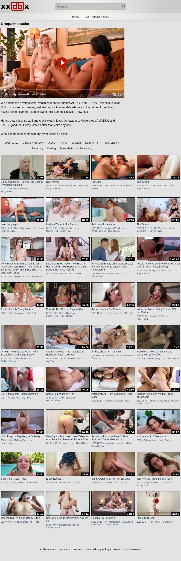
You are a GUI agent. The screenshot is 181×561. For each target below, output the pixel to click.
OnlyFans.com (150, 482)
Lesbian (76, 142)
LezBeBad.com (112, 355)
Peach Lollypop (98, 231)
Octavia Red (52, 231)
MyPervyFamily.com (23, 440)
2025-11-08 (51, 228)
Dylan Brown (114, 231)
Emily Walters (7, 191)
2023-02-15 (6, 482)
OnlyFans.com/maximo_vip (66, 525)
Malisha (174, 401)
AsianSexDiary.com (114, 401)
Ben (127, 482)
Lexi (171, 185)
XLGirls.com (13, 398)
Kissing (51, 148)
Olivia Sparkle (97, 446)
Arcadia (127, 185)
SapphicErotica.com (159, 401)
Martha (148, 403)
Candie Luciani (53, 527)
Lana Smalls (165, 482)
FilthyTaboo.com (67, 398)
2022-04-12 (96, 522)
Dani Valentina (53, 400)
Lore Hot (78, 273)
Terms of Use (81, 549)
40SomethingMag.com (154, 358)
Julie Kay (77, 482)
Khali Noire (37, 276)
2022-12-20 (96, 482)
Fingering (37, 148)
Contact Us (64, 549)
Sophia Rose (143, 188)
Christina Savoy (8, 361)
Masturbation (67, 148)
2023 (139, 440)
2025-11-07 (51, 313)
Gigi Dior (50, 361)
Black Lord (168, 522)
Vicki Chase (165, 440)
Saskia (94, 188)
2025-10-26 (6, 228)
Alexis (51, 142)
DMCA (116, 549)
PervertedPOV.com (159, 316)
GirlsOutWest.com (33, 142)
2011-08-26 (142, 401)
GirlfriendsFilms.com (69, 228)
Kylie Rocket (126, 313)
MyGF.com (19, 482)
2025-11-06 (142, 316)
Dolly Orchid (32, 313)
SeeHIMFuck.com (22, 358)
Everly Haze (32, 482)
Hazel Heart (142, 319)
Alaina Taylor (66, 231)
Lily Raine (26, 398)
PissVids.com (65, 273)
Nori (127, 401)
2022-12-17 (96, 401)
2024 (3, 188)
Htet (37, 522)
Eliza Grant (39, 228)
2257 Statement (132, 549)
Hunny (63, 142)
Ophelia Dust (97, 524)
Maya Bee (83, 185)
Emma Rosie (52, 316)
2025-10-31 (142, 228)
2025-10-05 (142, 185)
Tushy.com (19, 313)
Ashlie (139, 403)
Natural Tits (92, 142)
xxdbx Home (47, 549)
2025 (139, 358)
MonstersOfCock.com (115, 228)
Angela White (143, 273)
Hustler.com (65, 482)
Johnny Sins (142, 485)
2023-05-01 (51, 482)
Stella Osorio (173, 358)
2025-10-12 (11, 142)
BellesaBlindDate (67, 313)
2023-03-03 (6, 522)
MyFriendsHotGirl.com (115, 273)
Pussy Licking (111, 142)
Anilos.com (155, 522)
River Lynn (97, 358)
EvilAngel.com (150, 440)
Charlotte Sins (128, 355)
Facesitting (86, 148)
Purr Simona (112, 524)
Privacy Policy (100, 549)
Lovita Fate (126, 443)
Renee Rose (7, 443)
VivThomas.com (112, 522)
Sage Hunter (66, 316)
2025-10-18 (96, 185)
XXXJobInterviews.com (70, 358)
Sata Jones (127, 522)
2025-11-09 (51, 185)
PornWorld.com (66, 443)
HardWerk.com (112, 443)
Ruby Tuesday (53, 188)
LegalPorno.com (22, 276)
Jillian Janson (97, 276)
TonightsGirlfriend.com (160, 270)
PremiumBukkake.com (18, 188)
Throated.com (111, 313)
